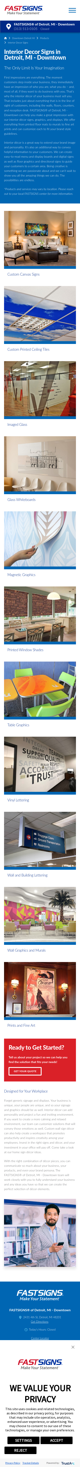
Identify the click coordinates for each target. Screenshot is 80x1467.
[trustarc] (68, 1462)
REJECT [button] (20, 1450)
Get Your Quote (25, 1071)
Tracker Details (30, 1462)
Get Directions (39, 1321)
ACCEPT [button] (56, 1440)
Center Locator (40, 1338)
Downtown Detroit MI (23, 38)
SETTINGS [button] (23, 1440)
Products (44, 38)
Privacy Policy (12, 1462)
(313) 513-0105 (25, 29)
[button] (72, 10)
